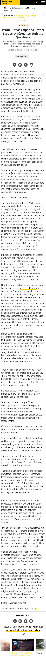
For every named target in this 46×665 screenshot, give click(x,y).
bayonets (10, 492)
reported (28, 279)
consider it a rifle (19, 294)
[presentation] (2, 647)
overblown (29, 316)
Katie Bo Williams (14, 50)
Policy (23, 26)
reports (15, 89)
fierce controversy (28, 288)
